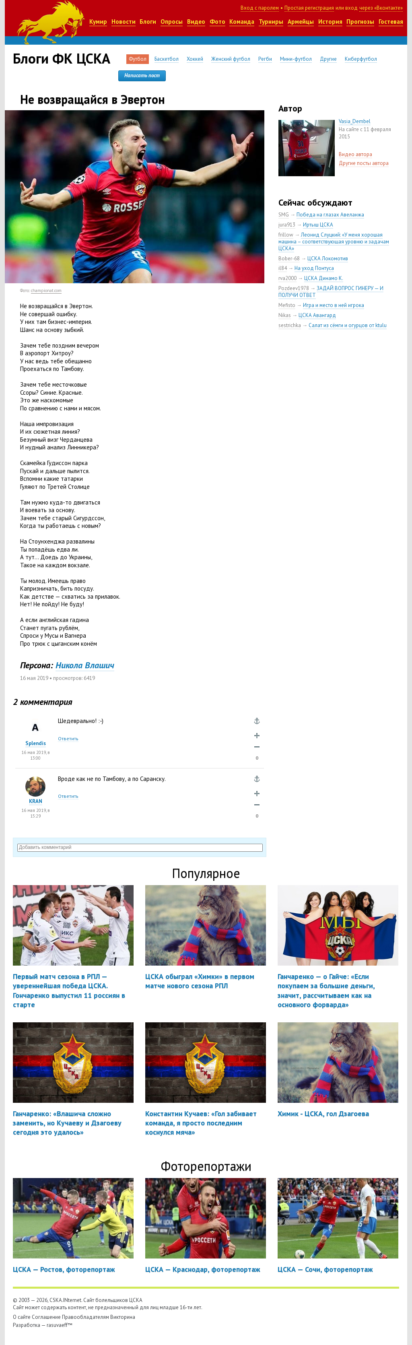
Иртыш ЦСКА (318, 224)
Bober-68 (289, 258)
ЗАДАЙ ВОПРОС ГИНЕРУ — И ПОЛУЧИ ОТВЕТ (330, 292)
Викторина (122, 1317)
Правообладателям (85, 1317)
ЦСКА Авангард (317, 315)
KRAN (35, 801)
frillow (285, 234)
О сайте (22, 1317)
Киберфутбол (361, 59)
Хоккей (195, 59)
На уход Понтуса (314, 268)
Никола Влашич (85, 665)
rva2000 (287, 278)
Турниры (271, 21)
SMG (283, 214)
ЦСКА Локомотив (327, 258)
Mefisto (286, 305)
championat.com (46, 290)
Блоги (148, 21)
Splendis (35, 743)
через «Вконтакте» (381, 7)
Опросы (172, 21)
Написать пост (142, 75)
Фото (217, 21)
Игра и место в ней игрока (333, 305)
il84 (282, 268)
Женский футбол (230, 59)
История (330, 21)
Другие (328, 59)
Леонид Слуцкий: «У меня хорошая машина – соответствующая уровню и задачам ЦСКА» (333, 241)
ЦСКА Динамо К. (323, 278)
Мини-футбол (296, 59)
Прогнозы (360, 21)
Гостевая (391, 21)
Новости (123, 21)
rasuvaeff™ (59, 1325)
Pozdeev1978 (293, 288)
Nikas (284, 315)
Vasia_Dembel (355, 121)
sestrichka (289, 325)
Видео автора (355, 154)
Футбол (137, 59)
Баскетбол (166, 59)
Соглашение (46, 1317)
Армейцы (301, 21)
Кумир (98, 21)
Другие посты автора (364, 163)
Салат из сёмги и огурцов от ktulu (348, 325)
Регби (265, 59)
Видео (196, 21)
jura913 (286, 224)
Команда (241, 21)
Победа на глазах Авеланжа (330, 214)
